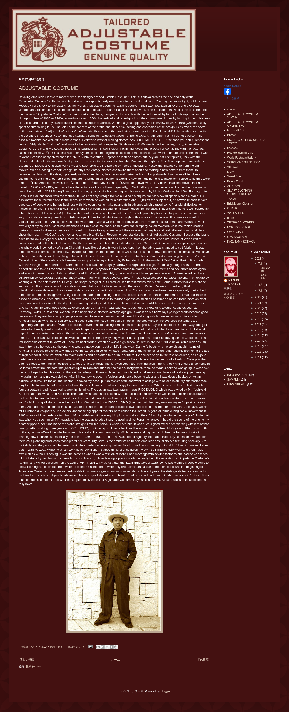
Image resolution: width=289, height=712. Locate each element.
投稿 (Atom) (33, 666)
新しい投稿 (27, 659)
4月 (260, 285)
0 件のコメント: (75, 646)
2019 (258, 313)
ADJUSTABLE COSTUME (48, 88)
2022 (258, 297)
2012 (258, 351)
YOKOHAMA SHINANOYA (243, 162)
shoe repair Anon (237, 236)
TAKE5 (231, 198)
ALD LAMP (234, 186)
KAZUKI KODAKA (234, 282)
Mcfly (230, 171)
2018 (258, 319)
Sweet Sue (234, 176)
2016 (258, 330)
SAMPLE (233, 379)
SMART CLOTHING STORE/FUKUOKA (239, 192)
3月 (260, 290)
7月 (260, 263)
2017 (258, 324)
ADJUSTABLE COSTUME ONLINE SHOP (243, 124)
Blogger (165, 691)
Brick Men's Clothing (240, 203)
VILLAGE (233, 167)
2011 (258, 357)
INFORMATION (237, 375)
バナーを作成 (231, 98)
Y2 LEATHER (235, 213)
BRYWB (232, 135)
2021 (258, 302)
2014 (258, 340)
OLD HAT (233, 208)
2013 (258, 346)
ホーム (115, 659)
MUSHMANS (235, 130)
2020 (258, 308)
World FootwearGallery (241, 157)
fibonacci (232, 148)
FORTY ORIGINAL (239, 227)
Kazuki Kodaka (232, 85)
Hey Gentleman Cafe (240, 152)
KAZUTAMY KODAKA (241, 241)
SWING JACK (236, 232)
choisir (231, 109)
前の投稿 (203, 659)
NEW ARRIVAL (236, 384)
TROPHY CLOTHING (240, 222)
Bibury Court (235, 181)
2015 (258, 335)
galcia (230, 217)
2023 (258, 258)
